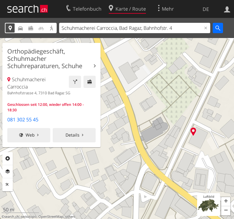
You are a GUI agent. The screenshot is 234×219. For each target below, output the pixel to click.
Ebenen (7, 171)
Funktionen (7, 184)
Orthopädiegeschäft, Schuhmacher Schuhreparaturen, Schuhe (44, 59)
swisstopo (29, 216)
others (70, 216)
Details (73, 135)
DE (206, 9)
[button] (225, 201)
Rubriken (7, 158)
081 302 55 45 (22, 119)
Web (30, 135)
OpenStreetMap (50, 216)
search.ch (11, 216)
